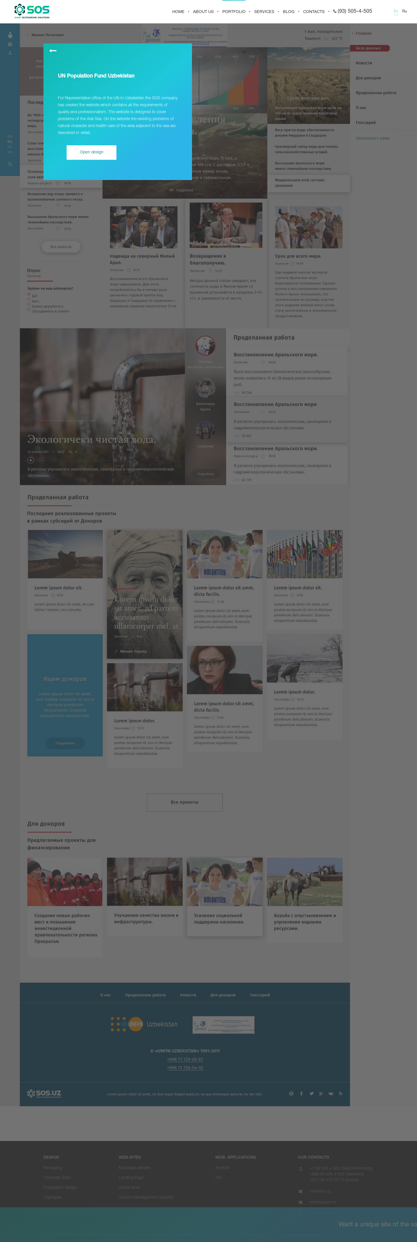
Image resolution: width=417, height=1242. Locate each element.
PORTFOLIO (234, 12)
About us (203, 12)
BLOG (289, 12)
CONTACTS (314, 12)
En (396, 11)
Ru (404, 11)
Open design (91, 152)
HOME (178, 12)
